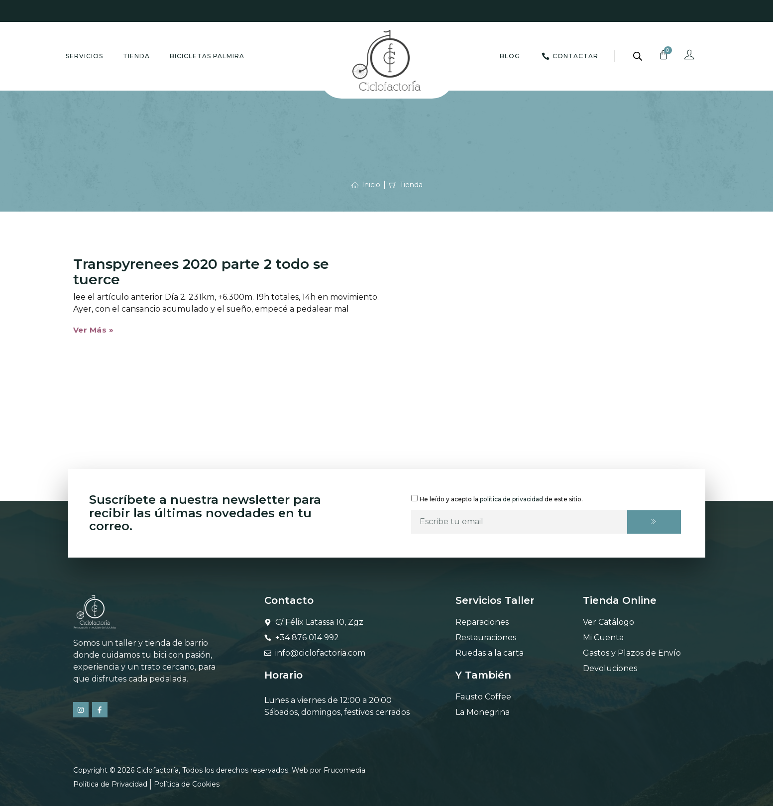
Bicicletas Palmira (207, 56)
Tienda (136, 56)
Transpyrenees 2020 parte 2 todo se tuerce (201, 271)
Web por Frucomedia (328, 770)
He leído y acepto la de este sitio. (501, 499)
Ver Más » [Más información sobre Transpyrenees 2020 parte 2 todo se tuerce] (93, 330)
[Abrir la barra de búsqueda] (638, 56)
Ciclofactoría (157, 770)
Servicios (84, 56)
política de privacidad (511, 499)
